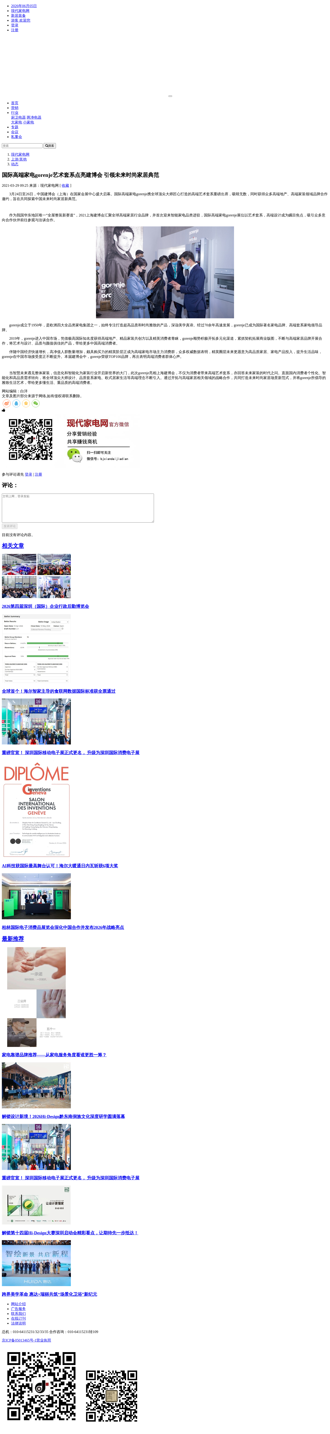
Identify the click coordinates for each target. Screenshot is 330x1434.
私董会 (16, 137)
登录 (14, 25)
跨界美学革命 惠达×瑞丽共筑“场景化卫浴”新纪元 (49, 1299)
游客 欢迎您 (20, 20)
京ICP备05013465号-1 (19, 1346)
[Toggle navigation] (170, 96)
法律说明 (18, 1329)
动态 (14, 164)
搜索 (49, 145)
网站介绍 (18, 1309)
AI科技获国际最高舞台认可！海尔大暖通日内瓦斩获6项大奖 (60, 871)
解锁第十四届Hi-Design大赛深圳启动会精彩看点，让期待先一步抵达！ (70, 1238)
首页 (14, 103)
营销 (14, 108)
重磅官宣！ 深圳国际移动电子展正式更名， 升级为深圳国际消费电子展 (70, 758)
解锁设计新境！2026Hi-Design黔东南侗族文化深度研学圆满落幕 (63, 1122)
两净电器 (34, 117)
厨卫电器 (18, 117)
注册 (14, 30)
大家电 (16, 122)
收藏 (65, 185)
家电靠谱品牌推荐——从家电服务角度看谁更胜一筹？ (54, 1060)
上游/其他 (19, 159)
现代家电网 (20, 11)
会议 (14, 132)
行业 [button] (14, 113)
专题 (14, 127)
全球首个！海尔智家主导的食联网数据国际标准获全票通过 (59, 696)
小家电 (28, 122)
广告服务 (18, 1314)
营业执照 (43, 1346)
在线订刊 (18, 1324)
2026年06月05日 (24, 6)
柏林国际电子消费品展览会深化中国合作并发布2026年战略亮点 (63, 933)
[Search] (22, 145)
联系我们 (18, 1319)
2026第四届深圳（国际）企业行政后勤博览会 (45, 611)
